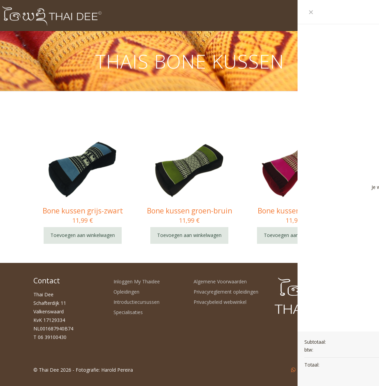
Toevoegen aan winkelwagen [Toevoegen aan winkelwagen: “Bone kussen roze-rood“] (296, 235)
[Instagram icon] (321, 369)
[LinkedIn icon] (314, 369)
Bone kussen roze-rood (296, 211)
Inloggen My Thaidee (136, 281)
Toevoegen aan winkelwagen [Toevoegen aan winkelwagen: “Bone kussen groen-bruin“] (189, 235)
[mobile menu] (329, 15)
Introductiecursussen (136, 302)
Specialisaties (128, 312)
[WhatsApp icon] (293, 369)
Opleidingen (126, 291)
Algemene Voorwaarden (220, 281)
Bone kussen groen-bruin (189, 211)
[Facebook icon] (300, 369)
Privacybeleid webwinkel (220, 302)
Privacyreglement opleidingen (226, 291)
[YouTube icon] (307, 369)
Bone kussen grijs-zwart (83, 211)
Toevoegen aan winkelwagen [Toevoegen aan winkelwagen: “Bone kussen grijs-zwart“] (82, 235)
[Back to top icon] (338, 369)
